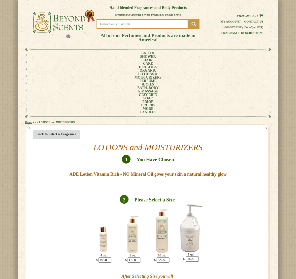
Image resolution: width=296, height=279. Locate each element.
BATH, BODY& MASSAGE (164, 55)
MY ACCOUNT (249, 260)
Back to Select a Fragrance (56, 79)
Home (28, 66)
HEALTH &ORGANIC (84, 55)
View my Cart (250, 16)
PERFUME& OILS (139, 55)
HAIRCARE (65, 55)
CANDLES (248, 55)
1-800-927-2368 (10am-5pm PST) (242, 27)
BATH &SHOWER (47, 55)
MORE (229, 55)
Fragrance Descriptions (242, 33)
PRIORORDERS (211, 55)
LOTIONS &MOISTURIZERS (112, 55)
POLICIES (247, 264)
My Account (230, 21)
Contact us (253, 21)
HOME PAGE (248, 257)
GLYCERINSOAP (189, 55)
